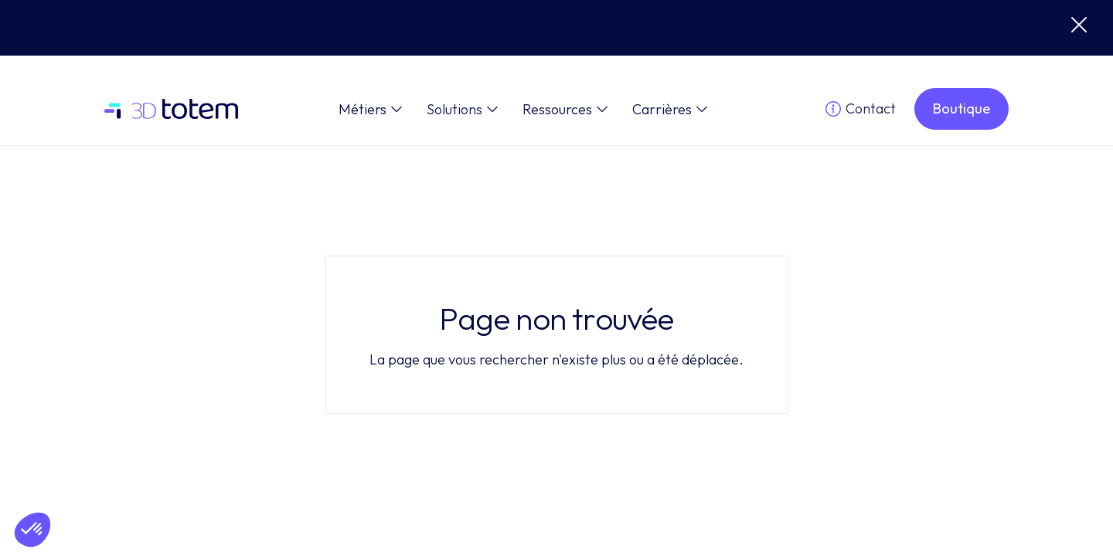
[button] (370, 109)
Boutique (961, 108)
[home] (171, 109)
